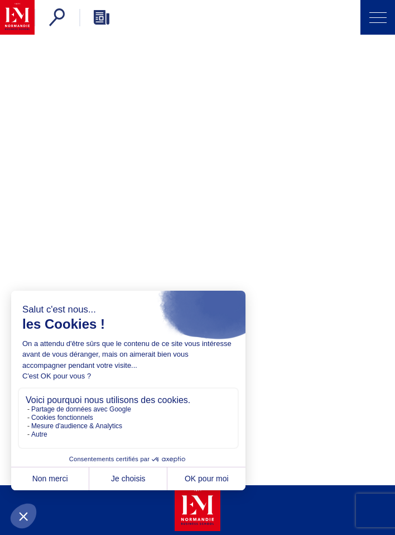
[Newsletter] (101, 17)
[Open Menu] (377, 17)
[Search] (57, 17)
